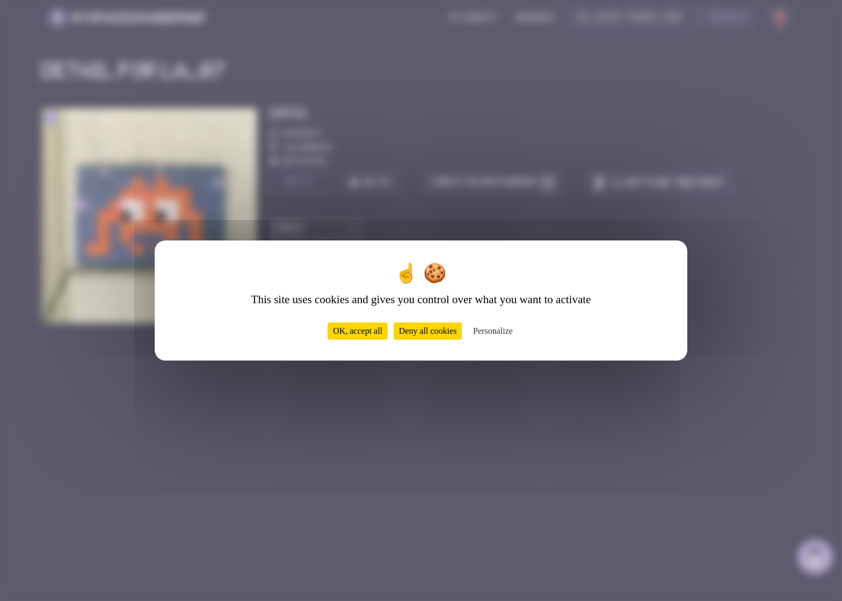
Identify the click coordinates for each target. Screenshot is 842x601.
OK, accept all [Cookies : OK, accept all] (357, 330)
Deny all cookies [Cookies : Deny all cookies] (428, 330)
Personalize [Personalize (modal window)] (493, 330)
